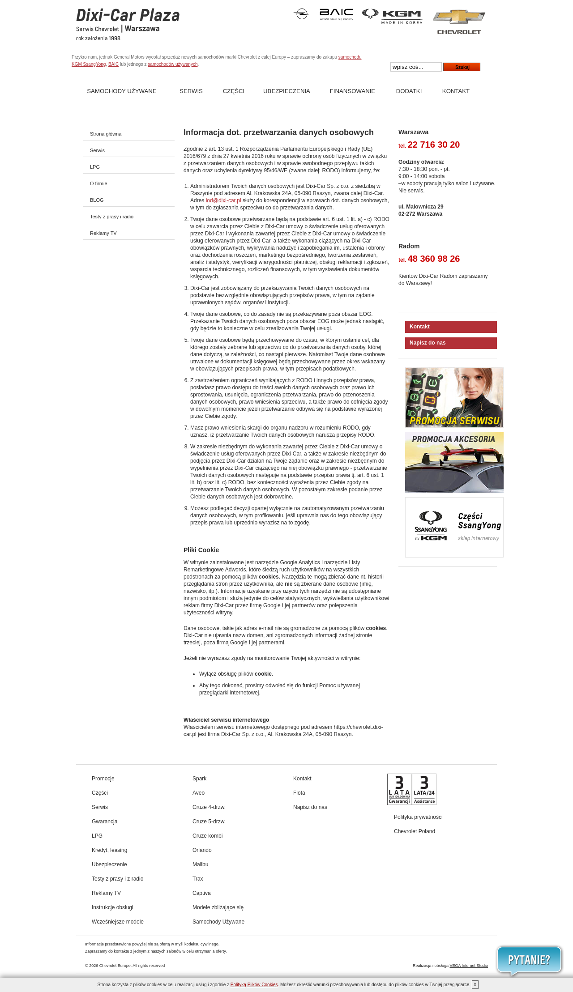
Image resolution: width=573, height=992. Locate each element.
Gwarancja (104, 821)
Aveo (198, 793)
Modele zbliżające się (218, 907)
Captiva (201, 893)
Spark (199, 778)
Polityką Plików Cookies (254, 984)
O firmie (98, 183)
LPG (95, 167)
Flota (299, 793)
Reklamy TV (103, 233)
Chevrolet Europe (115, 965)
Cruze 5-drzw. (209, 821)
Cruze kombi (207, 836)
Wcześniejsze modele (118, 922)
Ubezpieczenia (286, 91)
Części (233, 91)
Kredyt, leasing (109, 850)
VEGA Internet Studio (468, 965)
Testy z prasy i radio (111, 216)
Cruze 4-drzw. (209, 807)
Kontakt (456, 91)
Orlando (202, 850)
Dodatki (409, 91)
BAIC (113, 64)
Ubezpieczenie (109, 864)
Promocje (103, 778)
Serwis (191, 91)
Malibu (200, 864)
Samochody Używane (121, 91)
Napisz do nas (428, 343)
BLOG (97, 200)
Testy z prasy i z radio (117, 879)
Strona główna (105, 133)
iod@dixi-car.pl (223, 200)
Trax (197, 879)
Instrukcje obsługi (112, 907)
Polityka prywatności (418, 817)
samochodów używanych (172, 64)
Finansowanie (352, 91)
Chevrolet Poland (414, 831)
